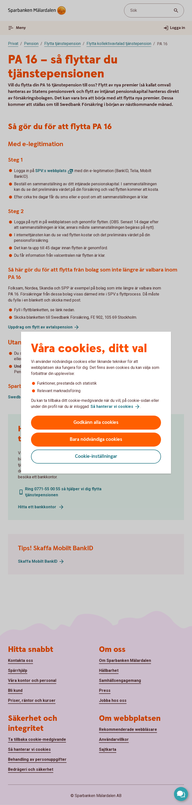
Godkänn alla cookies (96, 422)
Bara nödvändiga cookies (96, 439)
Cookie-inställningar (96, 456)
